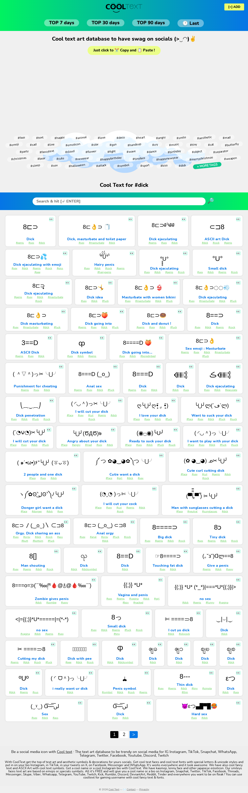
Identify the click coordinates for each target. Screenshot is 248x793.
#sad (33, 145)
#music (174, 145)
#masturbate (96, 243)
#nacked (138, 602)
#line (51, 145)
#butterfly (232, 144)
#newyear (82, 158)
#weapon (230, 158)
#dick (182, 165)
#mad (226, 138)
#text (40, 138)
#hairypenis (104, 272)
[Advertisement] (124, 94)
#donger (37, 511)
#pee (37, 272)
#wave (131, 152)
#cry (155, 144)
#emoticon (72, 144)
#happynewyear (167, 158)
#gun (113, 145)
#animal (81, 138)
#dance (151, 152)
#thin (185, 692)
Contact (131, 789)
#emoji (14, 145)
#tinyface (138, 158)
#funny (210, 602)
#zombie (51, 602)
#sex (54, 165)
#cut (90, 415)
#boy (126, 602)
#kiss (164, 165)
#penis (20, 243)
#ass (60, 537)
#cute (60, 159)
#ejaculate (231, 390)
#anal (93, 537)
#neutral (192, 511)
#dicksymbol (89, 569)
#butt (25, 541)
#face (21, 138)
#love (101, 138)
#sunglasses (209, 511)
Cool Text (113, 789)
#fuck (105, 301)
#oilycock (184, 634)
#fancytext (46, 151)
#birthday (174, 151)
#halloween (76, 165)
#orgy (26, 537)
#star (95, 145)
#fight (111, 152)
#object (197, 152)
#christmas (19, 158)
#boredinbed (148, 356)
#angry (161, 138)
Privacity (144, 789)
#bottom (38, 541)
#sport (145, 166)
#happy (59, 138)
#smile (181, 138)
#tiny (193, 145)
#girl (119, 478)
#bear (41, 159)
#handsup (134, 144)
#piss (60, 268)
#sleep (35, 165)
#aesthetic (204, 137)
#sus (35, 692)
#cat (211, 144)
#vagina (134, 598)
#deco (120, 138)
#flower (90, 152)
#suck (233, 419)
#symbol (123, 165)
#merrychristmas (201, 159)
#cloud (70, 152)
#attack (101, 165)
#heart (140, 138)
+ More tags (207, 165)
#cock (216, 243)
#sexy (229, 569)
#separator (220, 151)
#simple (207, 688)
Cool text (64, 752)
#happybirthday (111, 158)
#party (24, 152)
